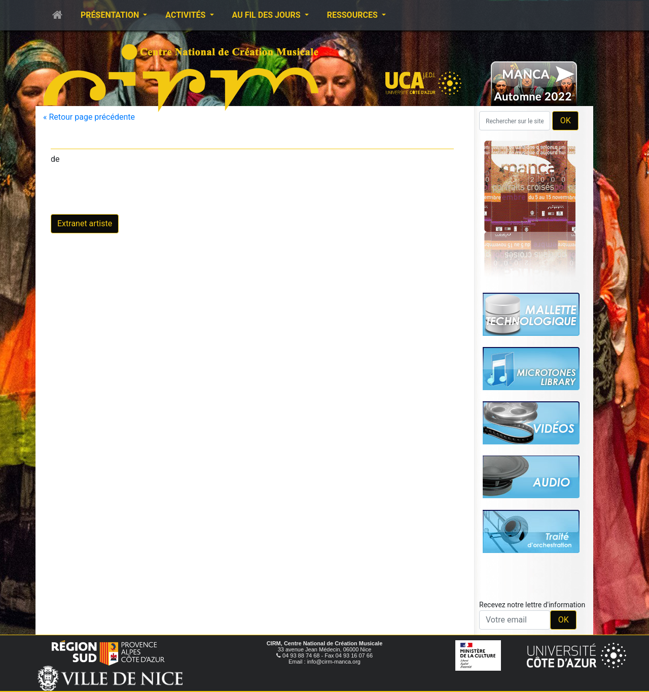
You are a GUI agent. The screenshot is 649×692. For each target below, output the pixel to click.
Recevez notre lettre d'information (532, 605)
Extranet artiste (84, 223)
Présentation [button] (111, 15)
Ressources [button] (353, 15)
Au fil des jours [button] (267, 15)
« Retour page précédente (89, 117)
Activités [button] (186, 15)
